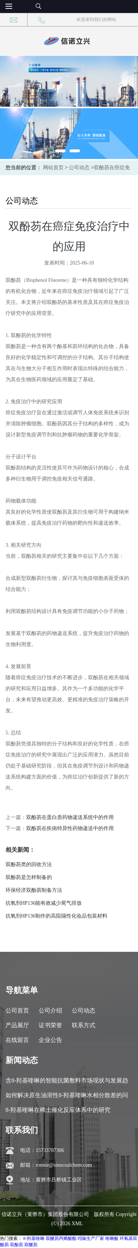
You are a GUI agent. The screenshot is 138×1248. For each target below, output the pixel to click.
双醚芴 (31, 1244)
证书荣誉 (50, 1025)
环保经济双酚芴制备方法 (34, 890)
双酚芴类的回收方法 (29, 864)
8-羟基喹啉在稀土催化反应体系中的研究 (58, 1110)
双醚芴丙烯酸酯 (61, 1238)
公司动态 (79, 167)
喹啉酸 (111, 1238)
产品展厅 (17, 1025)
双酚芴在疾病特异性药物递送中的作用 (70, 828)
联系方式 (83, 1025)
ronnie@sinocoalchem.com (64, 1165)
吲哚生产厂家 (91, 1238)
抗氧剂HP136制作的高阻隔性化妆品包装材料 (56, 916)
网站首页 (53, 167)
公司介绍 (50, 1010)
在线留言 (17, 1040)
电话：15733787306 (42, 1150)
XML (77, 1223)
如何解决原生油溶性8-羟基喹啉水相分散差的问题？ (67, 1097)
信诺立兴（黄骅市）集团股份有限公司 (45, 1214)
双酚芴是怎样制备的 (29, 877)
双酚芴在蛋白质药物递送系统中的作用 (70, 817)
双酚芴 (16, 1244)
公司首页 (17, 1010)
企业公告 (50, 1040)
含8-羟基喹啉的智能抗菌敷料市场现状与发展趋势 (67, 1082)
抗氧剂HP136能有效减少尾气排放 (44, 903)
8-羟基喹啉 (34, 1238)
